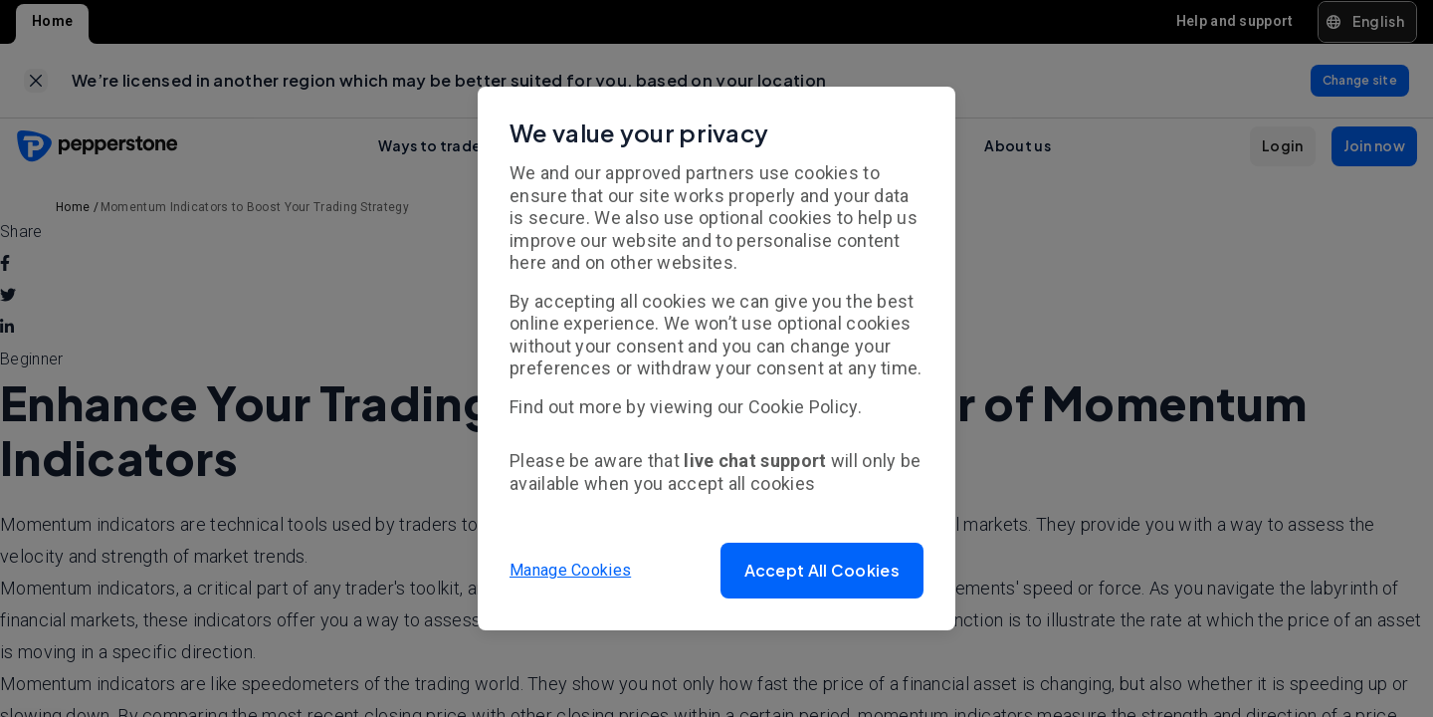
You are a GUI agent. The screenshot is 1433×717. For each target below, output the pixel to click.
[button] (821, 570)
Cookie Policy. (805, 406)
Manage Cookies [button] (570, 570)
